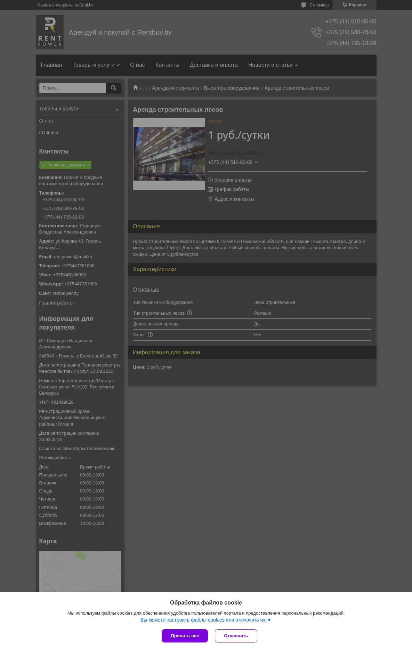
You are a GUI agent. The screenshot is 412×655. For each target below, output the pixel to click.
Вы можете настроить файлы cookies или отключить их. (203, 620)
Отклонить (236, 635)
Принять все (185, 635)
